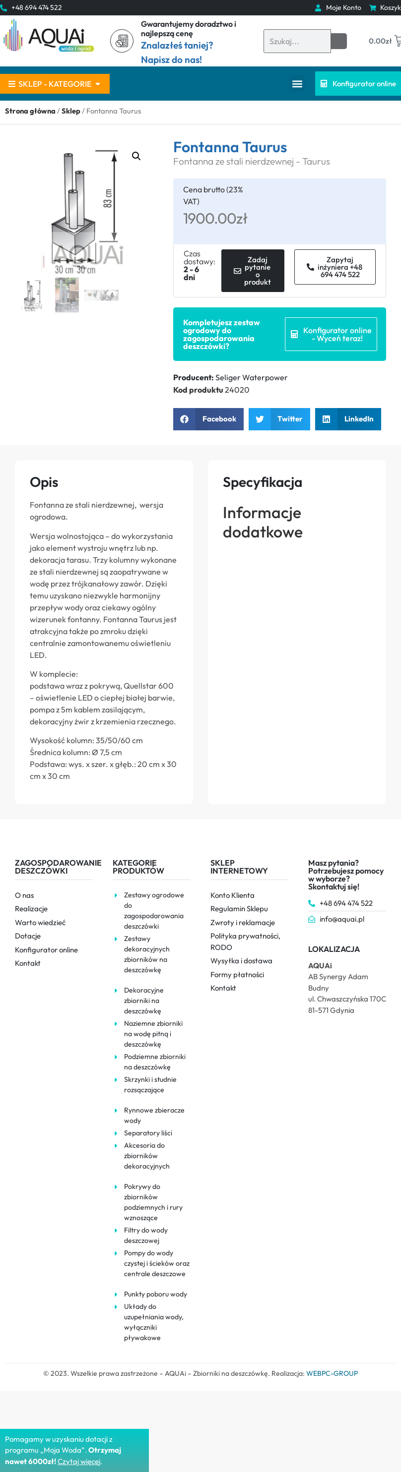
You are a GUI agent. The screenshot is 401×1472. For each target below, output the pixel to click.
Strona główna (30, 111)
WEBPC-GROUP (332, 1373)
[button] (297, 83)
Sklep (71, 111)
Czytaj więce (78, 1461)
